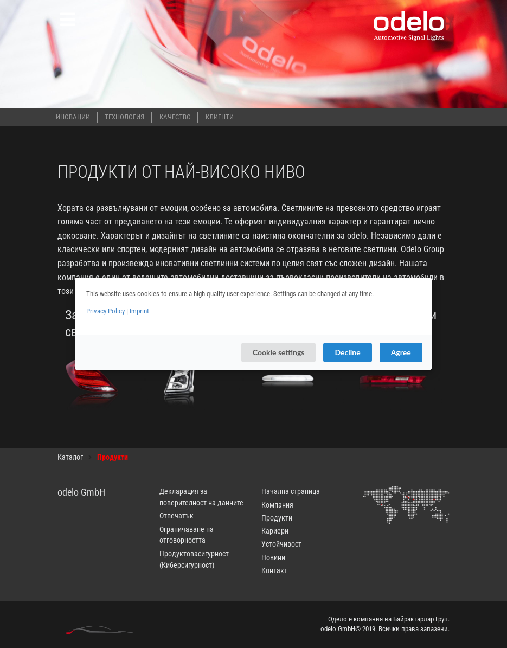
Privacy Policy (105, 311)
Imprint (139, 311)
